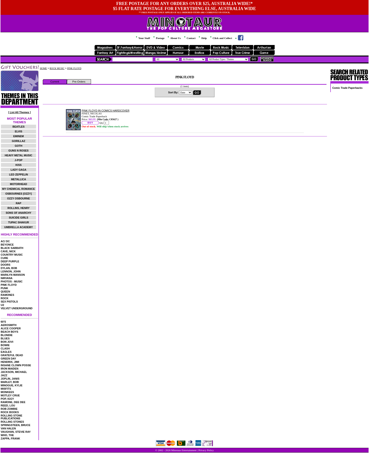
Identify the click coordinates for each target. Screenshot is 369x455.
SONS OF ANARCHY (18, 212)
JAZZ (4, 375)
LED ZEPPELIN (18, 174)
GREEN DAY (8, 358)
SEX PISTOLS (9, 301)
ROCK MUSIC (57, 68)
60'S (3, 321)
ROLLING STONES (12, 421)
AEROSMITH (8, 325)
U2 (2, 304)
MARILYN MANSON (13, 274)
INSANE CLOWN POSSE (16, 365)
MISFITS (6, 388)
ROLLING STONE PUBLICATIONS (11, 417)
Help (202, 38)
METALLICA (18, 179)
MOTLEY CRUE (10, 395)
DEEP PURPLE (10, 261)
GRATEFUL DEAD (12, 355)
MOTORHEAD (18, 184)
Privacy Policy (206, 450)
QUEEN (5, 291)
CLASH (5, 348)
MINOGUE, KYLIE (11, 385)
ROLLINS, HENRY (18, 208)
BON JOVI (7, 341)
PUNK (4, 288)
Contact (189, 38)
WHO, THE (7, 435)
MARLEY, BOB (10, 382)
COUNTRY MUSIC (12, 254)
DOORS (5, 264)
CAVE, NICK (8, 251)
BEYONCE (7, 244)
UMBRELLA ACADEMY (18, 227)
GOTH (18, 145)
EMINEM (18, 136)
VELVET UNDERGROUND (16, 308)
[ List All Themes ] (19, 112)
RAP (18, 203)
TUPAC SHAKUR (18, 222)
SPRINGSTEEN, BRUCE (15, 425)
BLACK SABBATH (12, 248)
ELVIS (18, 131)
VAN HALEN (8, 428)
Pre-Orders (78, 81)
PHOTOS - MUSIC (11, 281)
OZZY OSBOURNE (18, 198)
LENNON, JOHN (11, 271)
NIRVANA (6, 278)
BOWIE (5, 345)
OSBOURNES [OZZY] (18, 193)
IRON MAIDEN (9, 368)
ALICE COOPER (11, 328)
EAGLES (6, 351)
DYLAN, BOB (9, 268)
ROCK (4, 298)
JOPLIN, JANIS (10, 378)
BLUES (5, 338)
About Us (174, 38)
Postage (159, 38)
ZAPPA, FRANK (10, 438)
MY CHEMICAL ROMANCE (18, 188)
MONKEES (7, 392)
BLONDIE (7, 335)
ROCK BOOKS (10, 412)
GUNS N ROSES (18, 150)
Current (54, 81)
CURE (4, 258)
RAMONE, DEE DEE (13, 402)
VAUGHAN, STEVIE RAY (16, 431)
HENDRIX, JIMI (10, 361)
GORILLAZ (18, 141)
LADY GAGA (19, 169)
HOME (43, 68)
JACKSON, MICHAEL (14, 372)
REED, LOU (8, 405)
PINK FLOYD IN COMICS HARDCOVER (105, 110)
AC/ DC (5, 241)
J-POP (18, 160)
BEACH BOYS (9, 331)
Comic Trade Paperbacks (347, 87)
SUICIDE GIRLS (18, 217)
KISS (19, 164)
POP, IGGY (7, 398)
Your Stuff (142, 38)
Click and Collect (220, 38)
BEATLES (18, 126)
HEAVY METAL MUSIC (18, 155)
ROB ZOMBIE (9, 408)
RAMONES (7, 294)
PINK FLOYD (9, 284)
